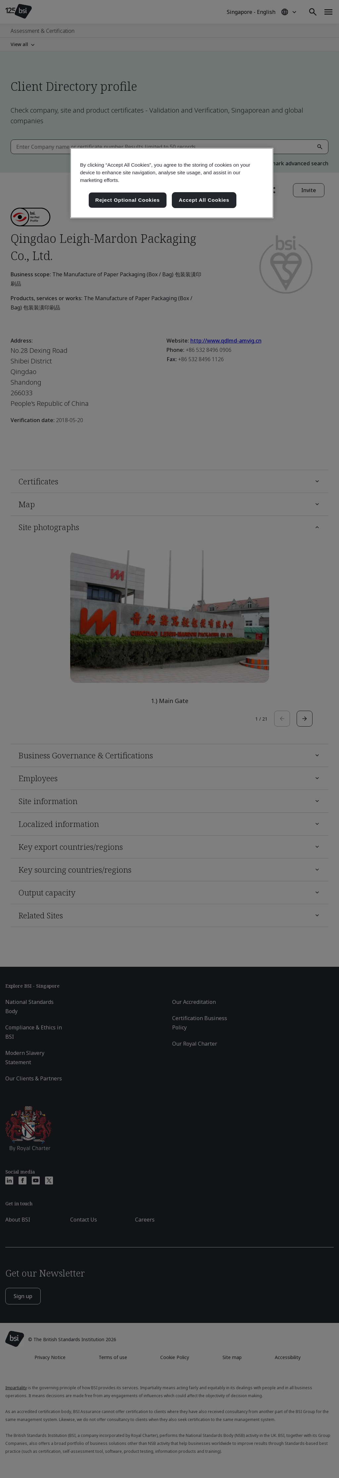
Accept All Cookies (204, 200)
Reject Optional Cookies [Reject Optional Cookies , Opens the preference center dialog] (127, 200)
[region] (171, 183)
